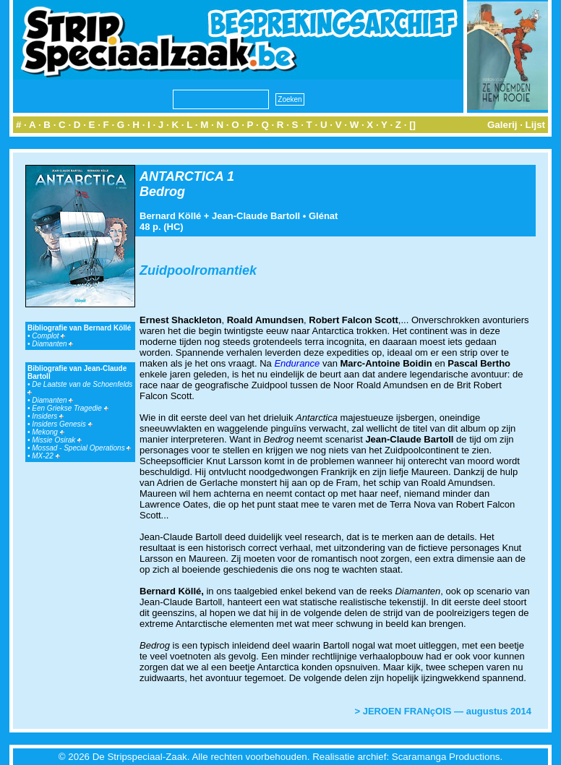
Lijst (535, 124)
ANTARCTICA (181, 176)
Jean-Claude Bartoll (256, 215)
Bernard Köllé (170, 215)
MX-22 (45, 456)
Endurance (297, 363)
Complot (48, 336)
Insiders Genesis (62, 424)
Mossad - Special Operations (81, 448)
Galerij (502, 124)
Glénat (323, 215)
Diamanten (52, 344)
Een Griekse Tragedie (70, 408)
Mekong (48, 432)
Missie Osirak (57, 440)
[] (412, 124)
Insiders (48, 416)
